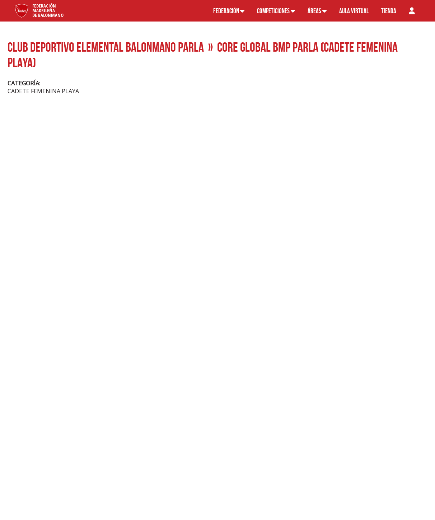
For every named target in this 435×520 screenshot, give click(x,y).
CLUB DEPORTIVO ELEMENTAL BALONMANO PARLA (106, 46)
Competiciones (276, 11)
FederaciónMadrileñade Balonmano (48, 10)
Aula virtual (354, 11)
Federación (228, 11)
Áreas (317, 11)
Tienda (388, 11)
